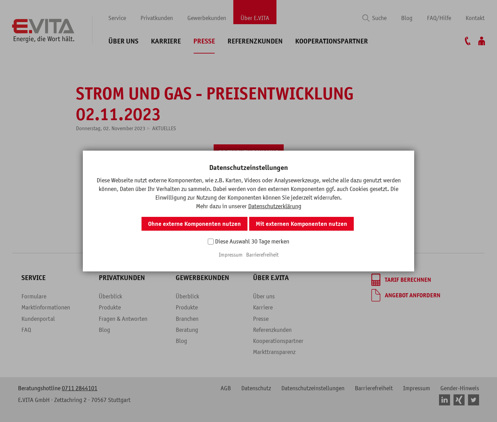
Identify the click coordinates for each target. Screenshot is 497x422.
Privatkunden (156, 18)
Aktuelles (164, 128)
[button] (232, 179)
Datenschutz (256, 388)
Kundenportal (38, 318)
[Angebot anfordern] (405, 295)
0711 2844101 (79, 388)
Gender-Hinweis (459, 388)
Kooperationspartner (331, 41)
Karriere (166, 41)
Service (117, 18)
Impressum (416, 388)
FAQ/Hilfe (439, 18)
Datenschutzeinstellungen (312, 388)
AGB (226, 388)
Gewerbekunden (206, 18)
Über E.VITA (255, 18)
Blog (406, 18)
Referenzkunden (255, 41)
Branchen (187, 318)
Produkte (110, 307)
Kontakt (475, 18)
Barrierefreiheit (374, 388)
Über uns (123, 41)
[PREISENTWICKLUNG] (249, 152)
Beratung (187, 329)
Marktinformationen (45, 307)
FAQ (26, 329)
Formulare (33, 296)
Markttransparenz (274, 351)
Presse (204, 41)
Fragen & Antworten (123, 318)
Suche (379, 18)
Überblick (110, 296)
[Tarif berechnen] (401, 280)
